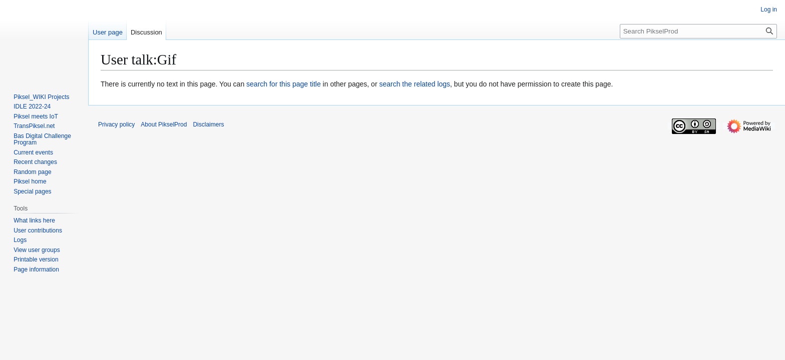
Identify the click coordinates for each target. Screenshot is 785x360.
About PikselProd (164, 124)
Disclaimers (208, 124)
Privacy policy (116, 124)
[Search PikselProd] (698, 31)
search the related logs (414, 84)
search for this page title (283, 84)
